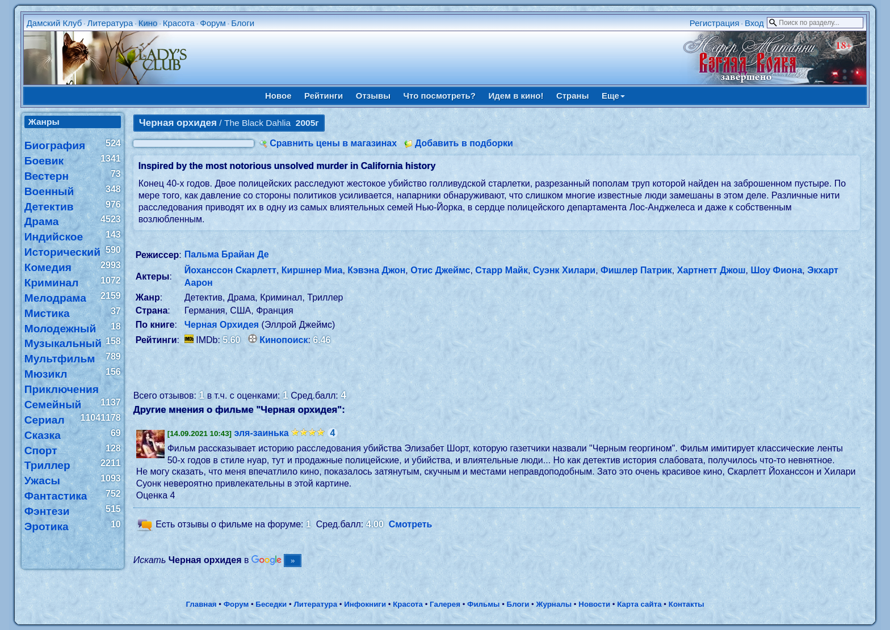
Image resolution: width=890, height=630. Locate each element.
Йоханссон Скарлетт (230, 270)
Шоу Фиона (776, 270)
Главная (201, 604)
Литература (110, 23)
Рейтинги (323, 95)
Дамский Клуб (54, 23)
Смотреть (411, 524)
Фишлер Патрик (636, 270)
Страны (572, 95)
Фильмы (483, 604)
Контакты (686, 604)
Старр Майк (501, 270)
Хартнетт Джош (711, 270)
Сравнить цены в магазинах (333, 143)
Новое (278, 95)
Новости (594, 604)
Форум (213, 23)
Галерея (445, 604)
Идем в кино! (515, 95)
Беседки (271, 604)
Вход (754, 23)
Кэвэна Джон (376, 270)
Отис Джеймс (440, 270)
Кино (148, 23)
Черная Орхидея (221, 324)
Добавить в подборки (464, 143)
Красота (179, 23)
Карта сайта (639, 604)
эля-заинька (261, 433)
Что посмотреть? (440, 95)
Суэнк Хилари (564, 270)
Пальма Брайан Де (226, 254)
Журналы (554, 604)
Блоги (242, 23)
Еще (613, 95)
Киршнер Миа (312, 270)
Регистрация (715, 23)
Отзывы (373, 95)
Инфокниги (365, 604)
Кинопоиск (283, 340)
